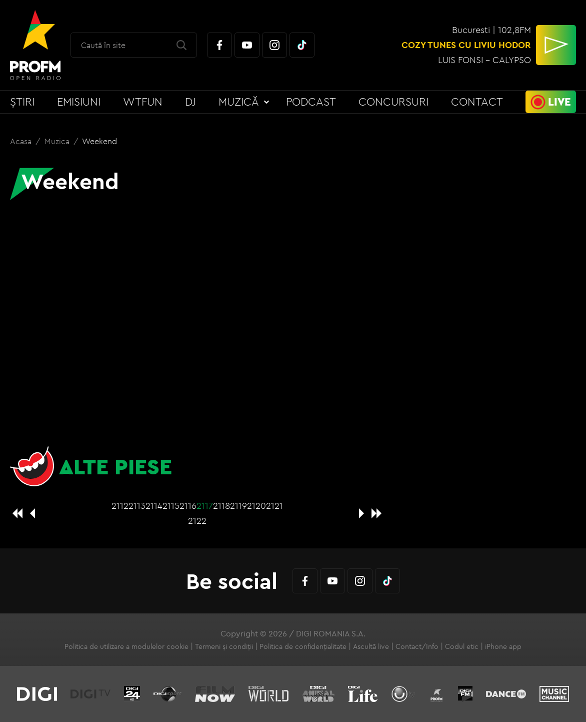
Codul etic (461, 646)
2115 (171, 505)
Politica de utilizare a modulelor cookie (126, 646)
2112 (120, 505)
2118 (221, 505)
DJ (190, 102)
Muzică (238, 102)
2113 (137, 505)
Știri (22, 102)
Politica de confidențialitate (303, 646)
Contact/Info (417, 646)
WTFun (142, 102)
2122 (197, 520)
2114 (154, 505)
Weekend (99, 141)
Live (559, 102)
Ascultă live (371, 646)
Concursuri (393, 102)
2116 (188, 505)
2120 (256, 505)
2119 (238, 505)
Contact (477, 102)
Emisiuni (78, 102)
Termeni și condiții (224, 646)
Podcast (311, 102)
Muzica (58, 141)
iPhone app (503, 646)
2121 (274, 505)
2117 (204, 505)
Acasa (22, 141)
